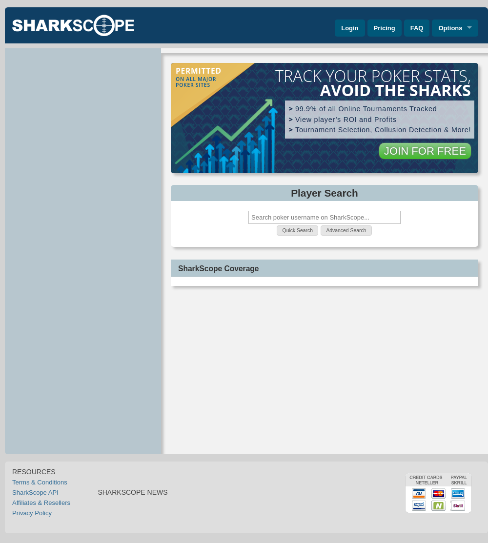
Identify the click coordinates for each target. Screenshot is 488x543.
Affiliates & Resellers (41, 502)
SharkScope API (35, 492)
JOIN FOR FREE (425, 151)
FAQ (417, 28)
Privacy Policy (32, 513)
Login (349, 28)
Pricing (384, 28)
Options (450, 28)
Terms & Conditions (39, 482)
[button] (297, 230)
